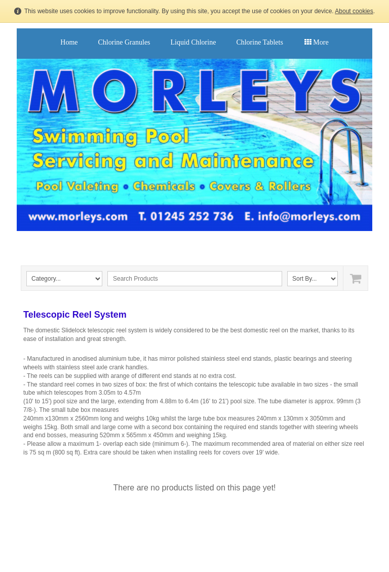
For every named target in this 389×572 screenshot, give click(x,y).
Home (68, 42)
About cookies (354, 11)
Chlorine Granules (124, 42)
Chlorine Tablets (259, 42)
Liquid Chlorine (193, 42)
